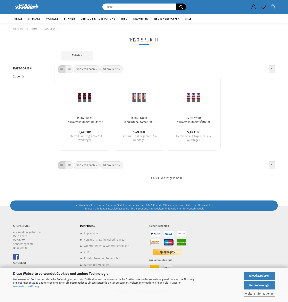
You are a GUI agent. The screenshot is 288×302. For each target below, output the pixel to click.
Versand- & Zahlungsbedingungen (105, 239)
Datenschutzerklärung (26, 286)
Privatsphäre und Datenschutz (103, 258)
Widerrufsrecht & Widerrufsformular (106, 246)
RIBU (124, 18)
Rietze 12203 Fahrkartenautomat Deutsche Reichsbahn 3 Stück (85, 120)
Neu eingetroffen (166, 18)
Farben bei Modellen (96, 265)
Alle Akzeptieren (259, 275)
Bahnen (69, 18)
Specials (34, 18)
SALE (188, 18)
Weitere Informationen (259, 293)
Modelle (52, 18)
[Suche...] (181, 7)
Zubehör (18, 76)
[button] (253, 7)
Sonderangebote (23, 244)
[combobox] (87, 69)
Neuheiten (140, 18)
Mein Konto (20, 236)
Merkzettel (19, 240)
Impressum (91, 233)
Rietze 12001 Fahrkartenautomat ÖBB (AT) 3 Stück (193, 120)
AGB (86, 252)
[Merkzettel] (263, 7)
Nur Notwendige (259, 285)
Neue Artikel (20, 248)
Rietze (17, 18)
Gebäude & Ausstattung (98, 18)
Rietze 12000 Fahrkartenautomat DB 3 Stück (139, 120)
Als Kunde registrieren (27, 232)
